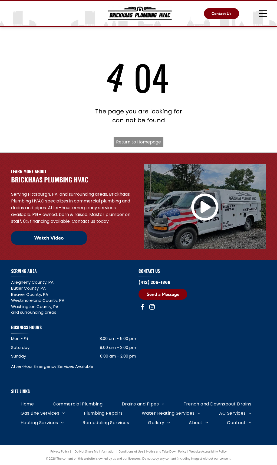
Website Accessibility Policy (208, 451)
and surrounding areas (33, 312)
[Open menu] (263, 13)
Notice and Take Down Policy (166, 451)
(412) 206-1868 (154, 282)
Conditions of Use (130, 451)
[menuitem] (27, 404)
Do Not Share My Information (95, 451)
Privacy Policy (59, 451)
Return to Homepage (138, 142)
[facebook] (142, 307)
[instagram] (152, 307)
